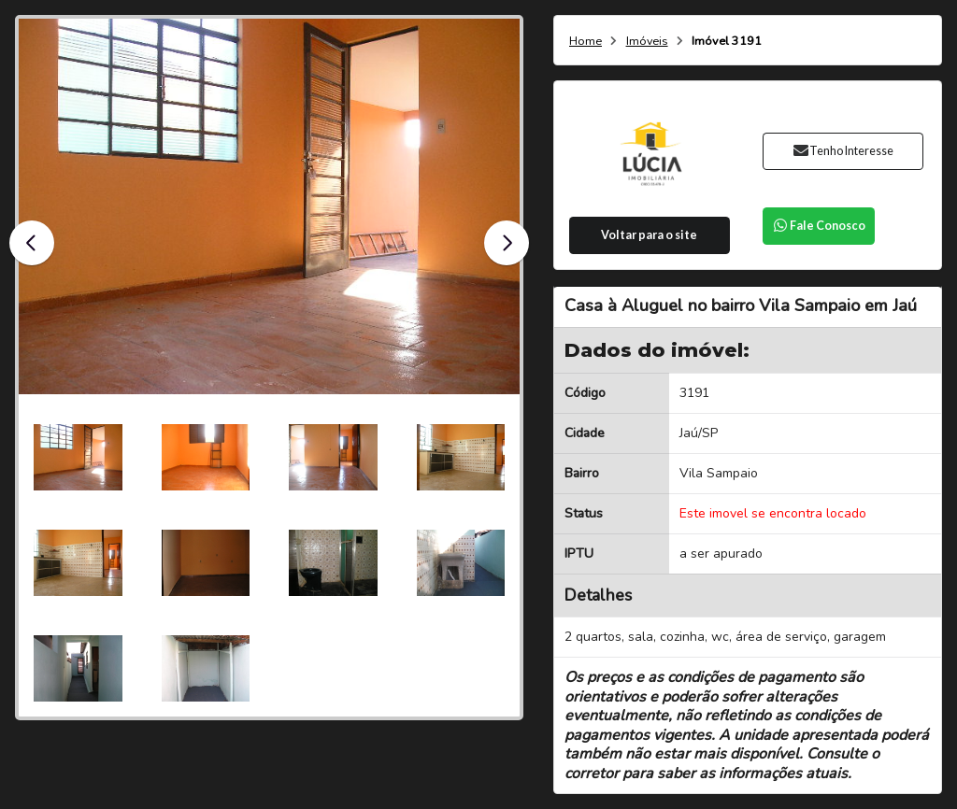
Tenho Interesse (842, 151)
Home (585, 41)
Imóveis (647, 41)
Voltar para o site (649, 235)
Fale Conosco (818, 226)
